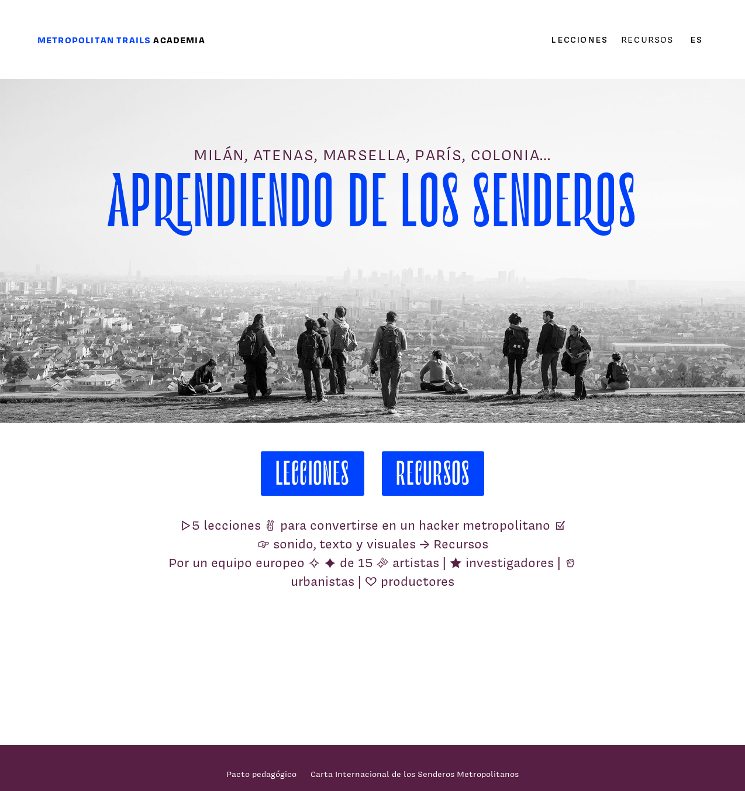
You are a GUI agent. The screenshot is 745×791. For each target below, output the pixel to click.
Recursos (647, 39)
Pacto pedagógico (261, 773)
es (696, 40)
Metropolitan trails (94, 40)
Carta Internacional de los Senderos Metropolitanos (415, 773)
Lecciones (579, 40)
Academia (179, 40)
